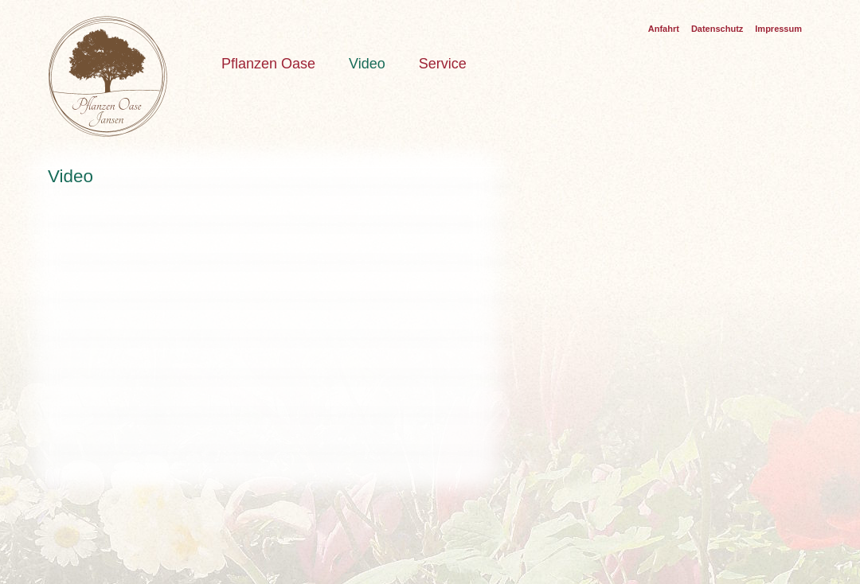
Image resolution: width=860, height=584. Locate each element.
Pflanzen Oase (268, 64)
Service (443, 64)
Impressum (778, 28)
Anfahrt (663, 28)
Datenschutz (717, 28)
